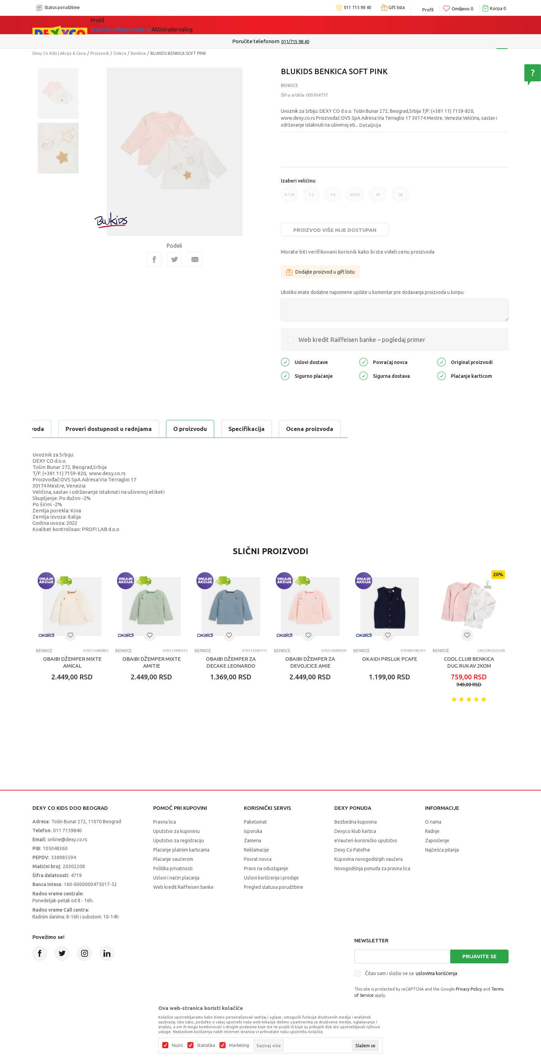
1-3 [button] (311, 197)
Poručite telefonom (255, 41)
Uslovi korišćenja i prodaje (271, 878)
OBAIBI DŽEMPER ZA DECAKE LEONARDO (231, 662)
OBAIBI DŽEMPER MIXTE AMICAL (72, 662)
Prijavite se (479, 956)
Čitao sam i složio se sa (411, 973)
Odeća (120, 53)
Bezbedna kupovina (355, 822)
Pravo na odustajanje (266, 868)
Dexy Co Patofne (352, 850)
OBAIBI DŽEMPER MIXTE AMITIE (151, 662)
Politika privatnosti (173, 868)
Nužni (177, 1045)
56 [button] (400, 197)
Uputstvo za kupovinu (176, 831)
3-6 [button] (332, 197)
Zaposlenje (437, 840)
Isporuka (253, 831)
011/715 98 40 (295, 41)
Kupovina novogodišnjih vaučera (368, 859)
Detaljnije (370, 125)
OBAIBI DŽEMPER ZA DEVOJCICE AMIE (310, 662)
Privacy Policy (469, 989)
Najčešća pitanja (442, 850)
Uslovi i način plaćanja (176, 878)
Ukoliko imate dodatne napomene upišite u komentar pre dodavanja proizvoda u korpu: (372, 292)
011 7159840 (67, 830)
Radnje (432, 831)
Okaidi (247, 25)
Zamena (252, 840)
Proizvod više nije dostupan (334, 230)
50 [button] (378, 197)
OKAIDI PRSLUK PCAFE (389, 659)
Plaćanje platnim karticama (181, 850)
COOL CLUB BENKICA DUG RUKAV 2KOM (469, 662)
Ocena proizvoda (179, 428)
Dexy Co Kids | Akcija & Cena (59, 53)
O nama (433, 822)
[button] (70, 635)
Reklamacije (256, 850)
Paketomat (255, 822)
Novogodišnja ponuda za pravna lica (372, 868)
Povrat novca (258, 859)
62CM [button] (355, 197)
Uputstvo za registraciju (178, 840)
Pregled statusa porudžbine (273, 887)
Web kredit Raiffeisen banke (183, 887)
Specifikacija (116, 428)
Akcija (161, 25)
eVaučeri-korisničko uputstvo (365, 840)
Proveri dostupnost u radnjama (268, 428)
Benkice (138, 53)
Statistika (206, 1045)
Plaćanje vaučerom (173, 859)
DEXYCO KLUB (203, 25)
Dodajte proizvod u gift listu (320, 272)
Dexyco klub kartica (355, 831)
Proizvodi (99, 53)
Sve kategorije (118, 25)
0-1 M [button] (289, 197)
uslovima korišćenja (436, 973)
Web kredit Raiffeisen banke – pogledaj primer (361, 339)
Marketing (239, 1045)
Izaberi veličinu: (298, 181)
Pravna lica (164, 822)
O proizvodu (60, 428)
